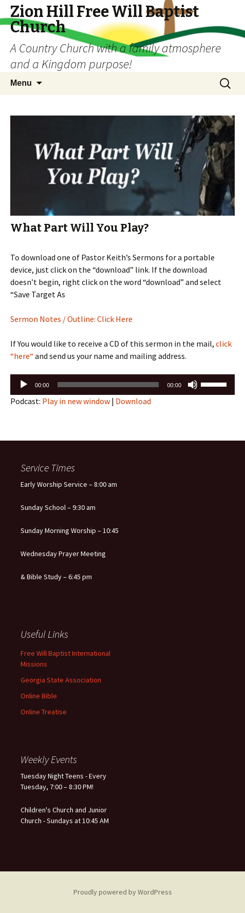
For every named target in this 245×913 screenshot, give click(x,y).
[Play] (23, 384)
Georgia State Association (61, 679)
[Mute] (192, 384)
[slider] (108, 384)
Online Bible (39, 695)
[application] (122, 384)
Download (133, 401)
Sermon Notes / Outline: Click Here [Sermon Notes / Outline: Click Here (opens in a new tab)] (71, 319)
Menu (21, 83)
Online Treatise (44, 711)
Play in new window (76, 401)
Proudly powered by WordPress (122, 892)
